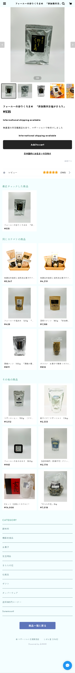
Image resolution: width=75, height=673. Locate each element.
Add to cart (37, 144)
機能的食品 (8, 538)
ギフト (5, 583)
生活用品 (6, 556)
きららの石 (8, 565)
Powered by (37, 644)
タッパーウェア (10, 593)
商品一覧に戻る (37, 625)
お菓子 (5, 547)
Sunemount (8, 611)
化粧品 (5, 574)
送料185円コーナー (11, 602)
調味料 (5, 528)
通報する (68, 161)
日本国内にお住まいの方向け (37, 153)
